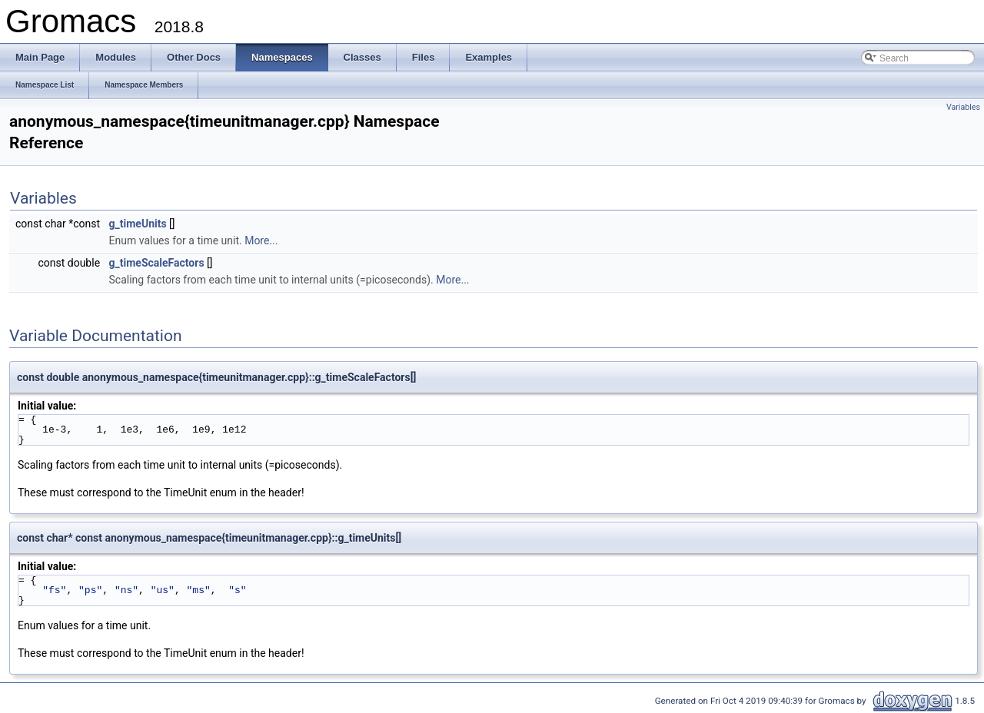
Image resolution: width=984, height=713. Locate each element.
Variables (963, 107)
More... (261, 240)
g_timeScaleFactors (156, 263)
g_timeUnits (138, 223)
